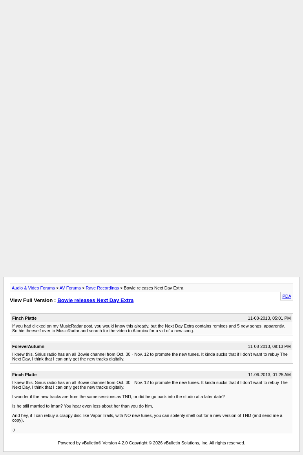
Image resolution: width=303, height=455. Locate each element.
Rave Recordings (102, 288)
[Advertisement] (151, 20)
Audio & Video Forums (33, 288)
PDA (286, 296)
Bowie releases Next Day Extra (95, 300)
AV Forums (70, 288)
